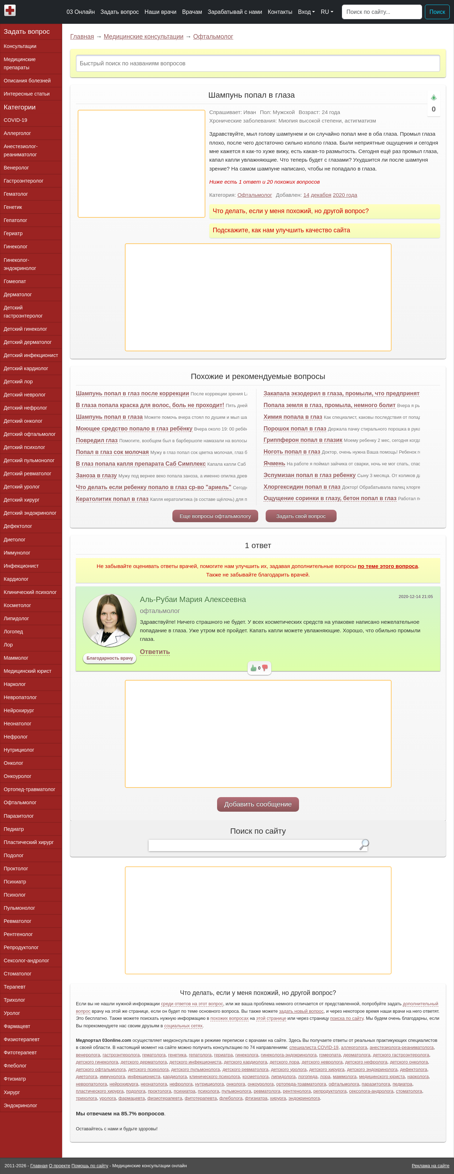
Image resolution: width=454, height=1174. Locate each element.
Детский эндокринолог (30, 513)
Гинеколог (16, 246)
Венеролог (16, 168)
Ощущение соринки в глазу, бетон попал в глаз (330, 498)
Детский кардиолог (26, 368)
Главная (82, 36)
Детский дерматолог (28, 342)
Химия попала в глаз (293, 417)
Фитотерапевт (20, 1052)
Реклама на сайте (430, 1165)
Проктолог (16, 868)
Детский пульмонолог (29, 460)
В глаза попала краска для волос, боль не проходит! (150, 405)
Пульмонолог (19, 908)
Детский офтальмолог (30, 434)
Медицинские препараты (20, 63)
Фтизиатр (15, 1079)
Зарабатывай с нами (235, 12)
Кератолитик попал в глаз (112, 499)
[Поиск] (382, 12)
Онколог (13, 763)
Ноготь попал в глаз (292, 452)
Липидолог (16, 618)
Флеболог (15, 1065)
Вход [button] (304, 12)
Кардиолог (16, 579)
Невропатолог (20, 697)
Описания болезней (27, 80)
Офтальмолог (213, 36)
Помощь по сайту (90, 1165)
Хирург (12, 1092)
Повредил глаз (97, 440)
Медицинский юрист (28, 671)
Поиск (437, 12)
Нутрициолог (19, 750)
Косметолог (17, 605)
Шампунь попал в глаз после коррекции (132, 393)
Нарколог (15, 684)
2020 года (345, 195)
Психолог (15, 895)
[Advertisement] (141, 163)
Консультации (20, 46)
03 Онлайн (81, 12)
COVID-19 (15, 120)
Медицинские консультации (143, 36)
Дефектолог (18, 526)
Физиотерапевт (22, 1039)
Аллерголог (17, 133)
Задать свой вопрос (301, 516)
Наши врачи (161, 12)
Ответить (155, 651)
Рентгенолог (18, 934)
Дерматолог (18, 294)
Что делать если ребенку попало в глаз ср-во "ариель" (153, 487)
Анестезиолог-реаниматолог (21, 150)
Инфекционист (21, 566)
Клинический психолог (30, 592)
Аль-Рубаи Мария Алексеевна (193, 599)
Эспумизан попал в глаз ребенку (310, 475)
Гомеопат (15, 281)
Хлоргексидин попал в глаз (302, 487)
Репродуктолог (21, 947)
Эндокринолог (20, 1105)
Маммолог (16, 658)
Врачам (192, 12)
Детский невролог (25, 394)
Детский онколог (23, 421)
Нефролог (16, 737)
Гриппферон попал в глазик (303, 440)
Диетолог (15, 539)
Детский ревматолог (27, 473)
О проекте (59, 1165)
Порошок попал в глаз (295, 429)
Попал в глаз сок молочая (112, 452)
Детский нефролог (26, 408)
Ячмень (274, 463)
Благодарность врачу (110, 658)
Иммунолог (17, 553)
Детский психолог (24, 447)
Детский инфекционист (31, 355)
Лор (8, 645)
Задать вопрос (119, 12)
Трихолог (15, 1000)
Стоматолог (18, 973)
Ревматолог (18, 921)
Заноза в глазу (96, 475)
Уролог (12, 1013)
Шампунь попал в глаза (109, 417)
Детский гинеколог (25, 329)
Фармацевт (17, 1026)
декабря (321, 195)
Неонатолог (18, 723)
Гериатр (13, 233)
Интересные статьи (27, 94)
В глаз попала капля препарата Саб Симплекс (141, 464)
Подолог (14, 855)
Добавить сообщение (258, 804)
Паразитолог (19, 816)
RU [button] (325, 12)
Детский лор (18, 381)
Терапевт (15, 987)
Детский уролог (22, 486)
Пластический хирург (29, 842)
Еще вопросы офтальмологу (215, 516)
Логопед (13, 631)
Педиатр (14, 829)
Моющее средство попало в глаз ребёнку (134, 429)
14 (306, 195)
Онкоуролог (18, 776)
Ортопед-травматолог (30, 789)
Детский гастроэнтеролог (23, 312)
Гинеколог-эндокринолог (20, 264)
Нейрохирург (19, 710)
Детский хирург (22, 500)
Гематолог (16, 194)
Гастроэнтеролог (24, 181)
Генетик (13, 207)
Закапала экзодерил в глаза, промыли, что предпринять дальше (355, 393)
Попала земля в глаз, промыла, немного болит (329, 405)
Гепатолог (15, 220)
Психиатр (15, 881)
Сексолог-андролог (26, 960)
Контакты (280, 12)
